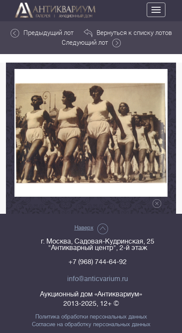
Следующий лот (91, 42)
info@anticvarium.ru (97, 279)
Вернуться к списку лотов (128, 32)
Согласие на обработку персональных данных (91, 324)
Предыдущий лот (42, 32)
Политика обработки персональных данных (91, 317)
